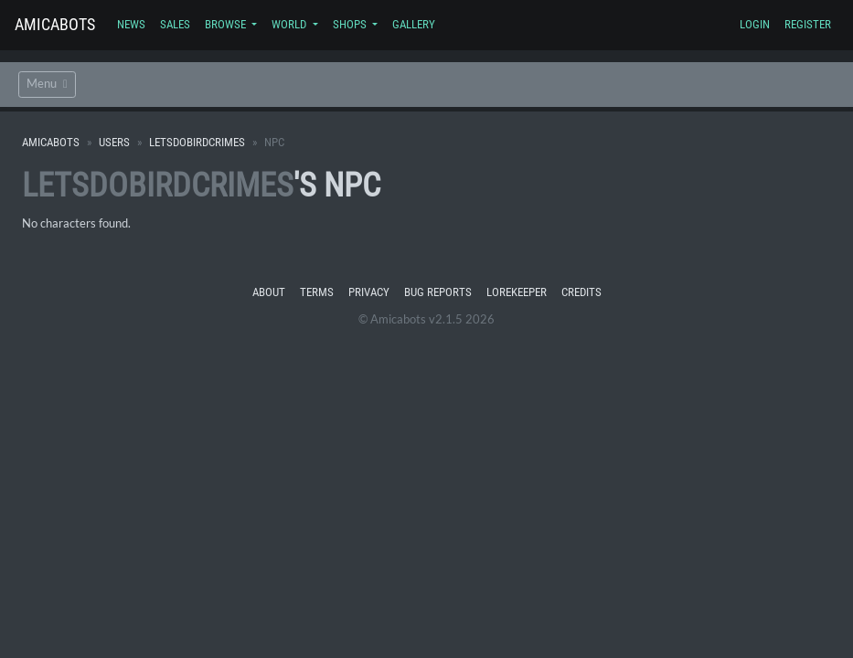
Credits (581, 292)
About (268, 292)
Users (114, 142)
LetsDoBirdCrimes (197, 142)
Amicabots (55, 24)
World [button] (290, 24)
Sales (175, 24)
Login (755, 24)
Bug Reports (438, 292)
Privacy (368, 292)
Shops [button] (351, 24)
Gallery (413, 24)
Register (807, 24)
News (131, 24)
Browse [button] (227, 24)
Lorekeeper (516, 292)
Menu (47, 83)
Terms (317, 292)
